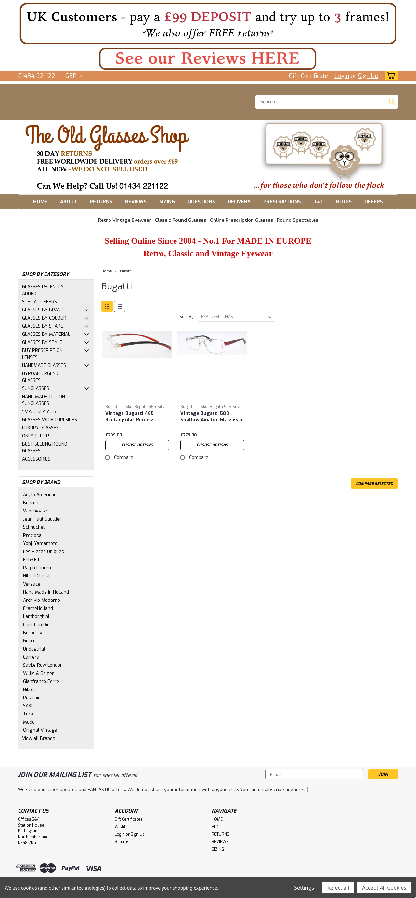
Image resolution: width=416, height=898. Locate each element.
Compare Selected (374, 483)
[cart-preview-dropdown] (390, 75)
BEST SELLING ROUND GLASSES (44, 447)
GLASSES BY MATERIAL (46, 334)
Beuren (30, 503)
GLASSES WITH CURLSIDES (49, 420)
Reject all (338, 887)
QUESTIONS (201, 201)
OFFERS (373, 201)
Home (106, 271)
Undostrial (34, 649)
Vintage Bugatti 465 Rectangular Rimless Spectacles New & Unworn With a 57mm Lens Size (136, 423)
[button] (208, 23)
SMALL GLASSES (39, 412)
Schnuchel (34, 527)
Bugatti (126, 271)
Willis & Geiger (38, 673)
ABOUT (68, 201)
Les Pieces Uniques (43, 552)
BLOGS (344, 201)
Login (341, 76)
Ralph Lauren (37, 568)
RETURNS (101, 201)
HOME (40, 201)
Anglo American (40, 495)
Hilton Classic (37, 576)
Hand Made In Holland (46, 592)
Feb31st (31, 560)
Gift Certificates (129, 819)
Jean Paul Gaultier (42, 519)
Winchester (35, 511)
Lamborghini (36, 616)
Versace (31, 584)
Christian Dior (37, 625)
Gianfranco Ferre (41, 681)
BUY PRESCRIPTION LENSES (42, 354)
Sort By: (187, 316)
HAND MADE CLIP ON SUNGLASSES (43, 400)
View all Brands (38, 738)
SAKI (27, 706)
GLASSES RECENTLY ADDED (43, 290)
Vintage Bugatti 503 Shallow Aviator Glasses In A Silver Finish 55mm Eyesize (212, 423)
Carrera (31, 657)
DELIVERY (239, 201)
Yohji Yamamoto (40, 543)
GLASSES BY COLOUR (44, 318)
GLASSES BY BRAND (43, 310)
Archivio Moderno (41, 600)
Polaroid (32, 698)
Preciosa (32, 535)
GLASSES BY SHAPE (42, 326)
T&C (318, 201)
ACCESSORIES (36, 459)
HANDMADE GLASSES (44, 365)
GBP (73, 76)
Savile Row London (43, 665)
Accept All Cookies (384, 887)
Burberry (32, 633)
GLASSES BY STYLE (42, 342)
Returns (122, 841)
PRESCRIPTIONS (282, 201)
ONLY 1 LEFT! (35, 436)
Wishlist (122, 826)
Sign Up (368, 76)
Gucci (28, 641)
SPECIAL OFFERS (39, 302)
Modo (29, 722)
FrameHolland (38, 608)
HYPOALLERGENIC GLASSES (40, 377)
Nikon (28, 690)
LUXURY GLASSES (40, 428)
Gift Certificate (308, 76)
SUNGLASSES (35, 389)
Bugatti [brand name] (112, 406)
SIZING (167, 201)
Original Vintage (40, 730)
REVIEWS (136, 201)
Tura (28, 714)
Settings (304, 887)
